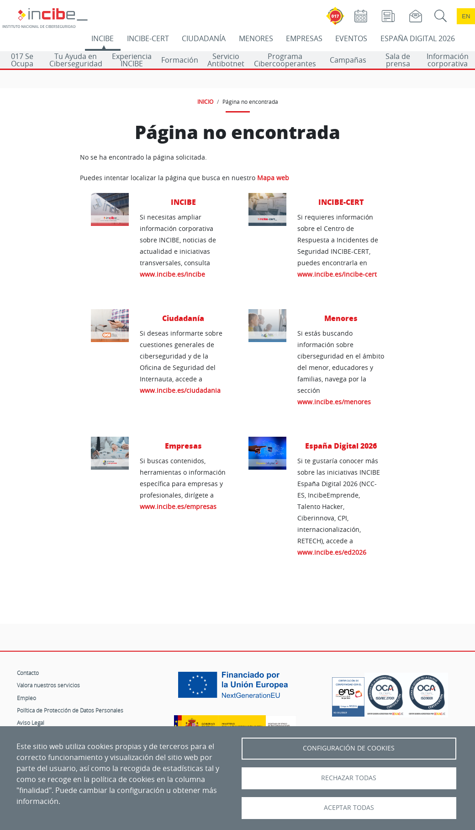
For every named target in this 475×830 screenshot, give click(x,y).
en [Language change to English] (466, 16)
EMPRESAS (304, 38)
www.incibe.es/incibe (172, 274)
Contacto (28, 672)
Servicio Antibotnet (225, 60)
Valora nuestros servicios (48, 685)
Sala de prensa (397, 60)
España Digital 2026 (341, 445)
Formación (179, 60)
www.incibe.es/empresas (178, 506)
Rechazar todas (348, 778)
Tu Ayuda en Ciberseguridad (75, 60)
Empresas (183, 445)
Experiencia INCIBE (132, 60)
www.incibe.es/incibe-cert (337, 274)
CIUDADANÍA (204, 38)
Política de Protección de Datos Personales (70, 710)
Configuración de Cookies (349, 748)
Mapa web (273, 178)
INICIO (205, 101)
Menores (341, 318)
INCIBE (102, 38)
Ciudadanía (183, 318)
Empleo (26, 697)
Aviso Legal (30, 722)
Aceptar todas (349, 807)
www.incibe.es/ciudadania (180, 390)
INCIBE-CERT (148, 38)
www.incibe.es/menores (334, 401)
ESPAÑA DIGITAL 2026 (417, 38)
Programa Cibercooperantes (285, 60)
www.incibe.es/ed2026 (331, 552)
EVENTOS (351, 38)
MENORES (256, 38)
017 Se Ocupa (22, 60)
